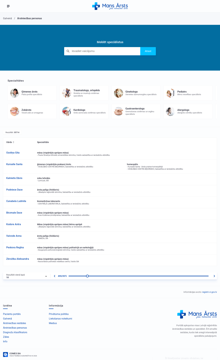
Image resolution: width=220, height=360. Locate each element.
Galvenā (7, 318)
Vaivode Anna (14, 235)
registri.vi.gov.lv (209, 292)
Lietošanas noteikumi (60, 318)
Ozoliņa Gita (13, 152)
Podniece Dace (14, 189)
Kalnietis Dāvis (14, 178)
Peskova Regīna (15, 247)
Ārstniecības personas (15, 327)
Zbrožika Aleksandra (17, 258)
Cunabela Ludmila (16, 201)
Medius (53, 323)
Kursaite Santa (14, 164)
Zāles (6, 336)
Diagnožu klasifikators (15, 332)
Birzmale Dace (14, 212)
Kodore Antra (13, 224)
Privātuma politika (59, 314)
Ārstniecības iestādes (14, 323)
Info (5, 341)
